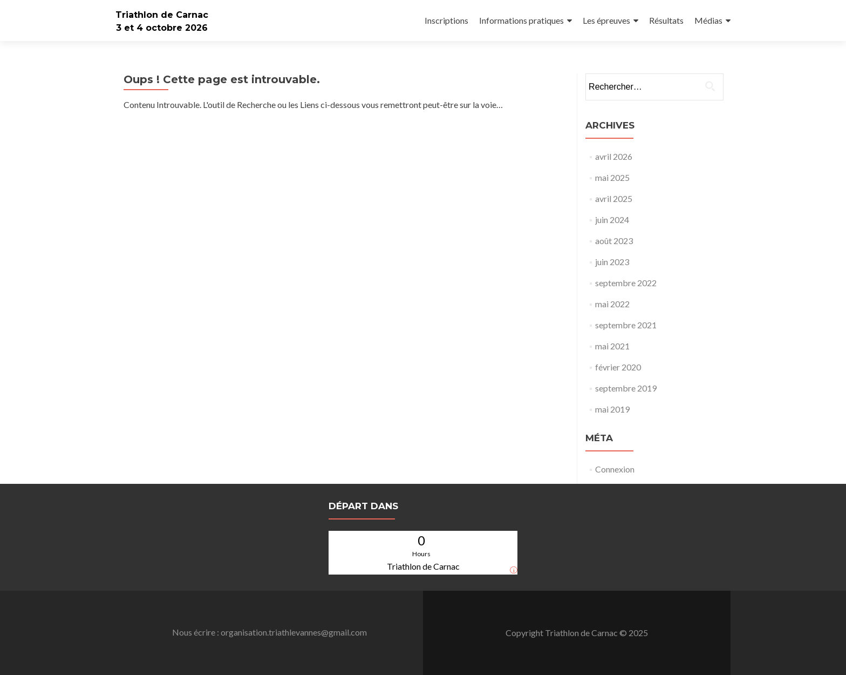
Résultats (666, 20)
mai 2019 (612, 409)
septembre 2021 (626, 325)
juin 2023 (612, 261)
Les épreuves (606, 20)
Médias (708, 20)
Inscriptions (446, 20)
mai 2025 (612, 177)
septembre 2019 (626, 388)
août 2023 (614, 240)
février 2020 (618, 367)
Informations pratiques (521, 20)
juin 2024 (612, 219)
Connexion (614, 469)
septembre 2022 (626, 283)
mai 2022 (612, 304)
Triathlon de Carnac (161, 15)
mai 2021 (612, 346)
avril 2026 (613, 156)
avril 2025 (613, 198)
